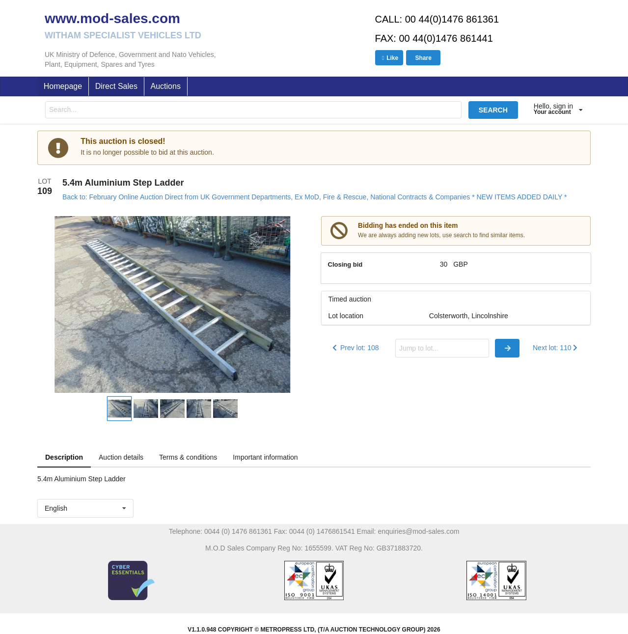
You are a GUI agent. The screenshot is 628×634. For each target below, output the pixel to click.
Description (64, 457)
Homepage (63, 86)
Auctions (166, 86)
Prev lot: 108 (354, 348)
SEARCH (493, 110)
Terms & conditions (188, 457)
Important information (265, 457)
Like (389, 58)
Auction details (121, 457)
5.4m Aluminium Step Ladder (123, 183)
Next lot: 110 (556, 348)
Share (423, 58)
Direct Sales (116, 86)
